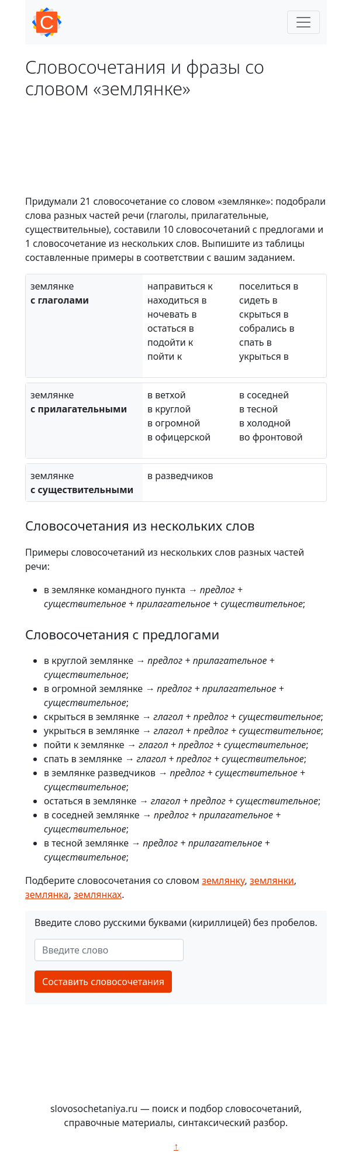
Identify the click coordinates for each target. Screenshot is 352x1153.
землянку (223, 880)
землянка (46, 894)
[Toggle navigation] (303, 22)
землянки (272, 880)
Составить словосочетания (103, 981)
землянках (98, 894)
